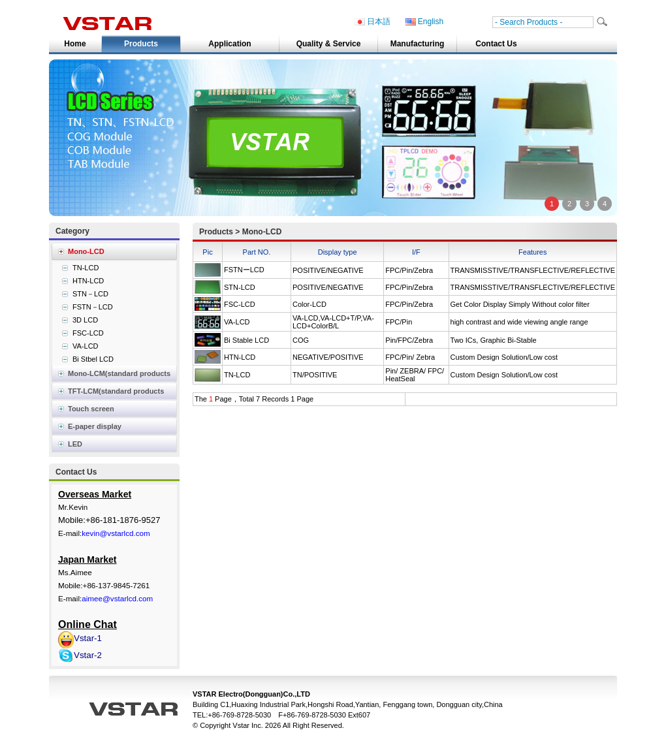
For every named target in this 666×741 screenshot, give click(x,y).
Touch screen (91, 409)
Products (141, 43)
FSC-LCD (239, 304)
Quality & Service (328, 43)
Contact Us (495, 43)
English (424, 21)
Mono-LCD (86, 251)
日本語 (372, 21)
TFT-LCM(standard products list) (108, 393)
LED (75, 444)
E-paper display (94, 426)
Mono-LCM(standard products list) (111, 376)
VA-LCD (237, 322)
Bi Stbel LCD (93, 359)
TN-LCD (237, 375)
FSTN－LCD (92, 307)
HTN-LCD (239, 357)
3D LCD (85, 320)
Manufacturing (417, 43)
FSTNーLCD (244, 270)
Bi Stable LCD (246, 340)
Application (229, 43)
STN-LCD (239, 287)
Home (75, 43)
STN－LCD (90, 294)
